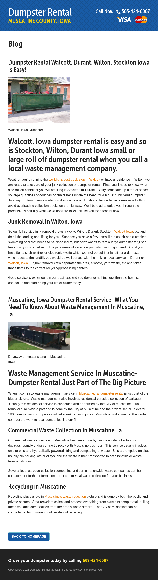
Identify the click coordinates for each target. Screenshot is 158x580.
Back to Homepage (29, 536)
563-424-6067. (96, 560)
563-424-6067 (133, 11)
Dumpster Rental (40, 15)
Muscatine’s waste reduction (65, 496)
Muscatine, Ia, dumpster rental (101, 393)
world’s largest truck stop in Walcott (74, 179)
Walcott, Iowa (18, 263)
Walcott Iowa (123, 231)
